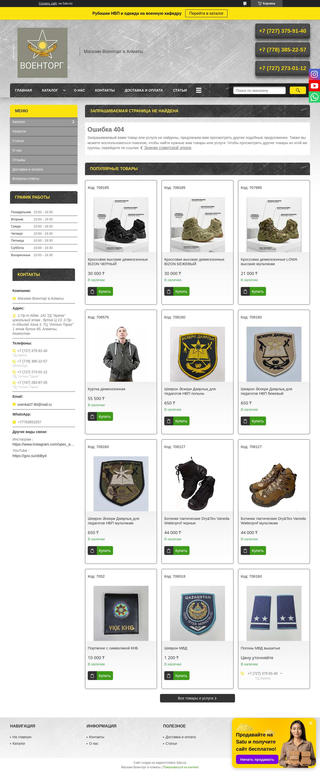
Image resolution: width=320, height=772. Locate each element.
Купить (104, 291)
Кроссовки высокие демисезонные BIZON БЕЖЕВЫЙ (194, 261)
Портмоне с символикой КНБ (113, 648)
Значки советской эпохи (167, 147)
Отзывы (18, 160)
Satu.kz (181, 762)
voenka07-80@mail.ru (35, 405)
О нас (79, 90)
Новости (19, 131)
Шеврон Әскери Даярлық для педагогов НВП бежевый (266, 391)
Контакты (104, 90)
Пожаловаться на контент (181, 767)
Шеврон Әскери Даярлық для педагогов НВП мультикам (113, 520)
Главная (23, 90)
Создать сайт (48, 3)
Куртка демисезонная (106, 389)
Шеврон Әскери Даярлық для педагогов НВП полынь (190, 391)
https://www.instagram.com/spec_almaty (43, 444)
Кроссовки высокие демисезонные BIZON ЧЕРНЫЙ (118, 261)
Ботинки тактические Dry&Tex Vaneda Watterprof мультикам (273, 520)
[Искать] (298, 90)
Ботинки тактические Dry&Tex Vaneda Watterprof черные (196, 520)
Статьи (180, 90)
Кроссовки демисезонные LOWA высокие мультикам (269, 261)
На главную (21, 737)
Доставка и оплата (144, 90)
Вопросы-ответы (25, 179)
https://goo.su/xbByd (29, 456)
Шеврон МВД (175, 648)
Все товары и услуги (196, 698)
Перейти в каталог (206, 13)
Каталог (50, 90)
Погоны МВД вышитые (260, 648)
